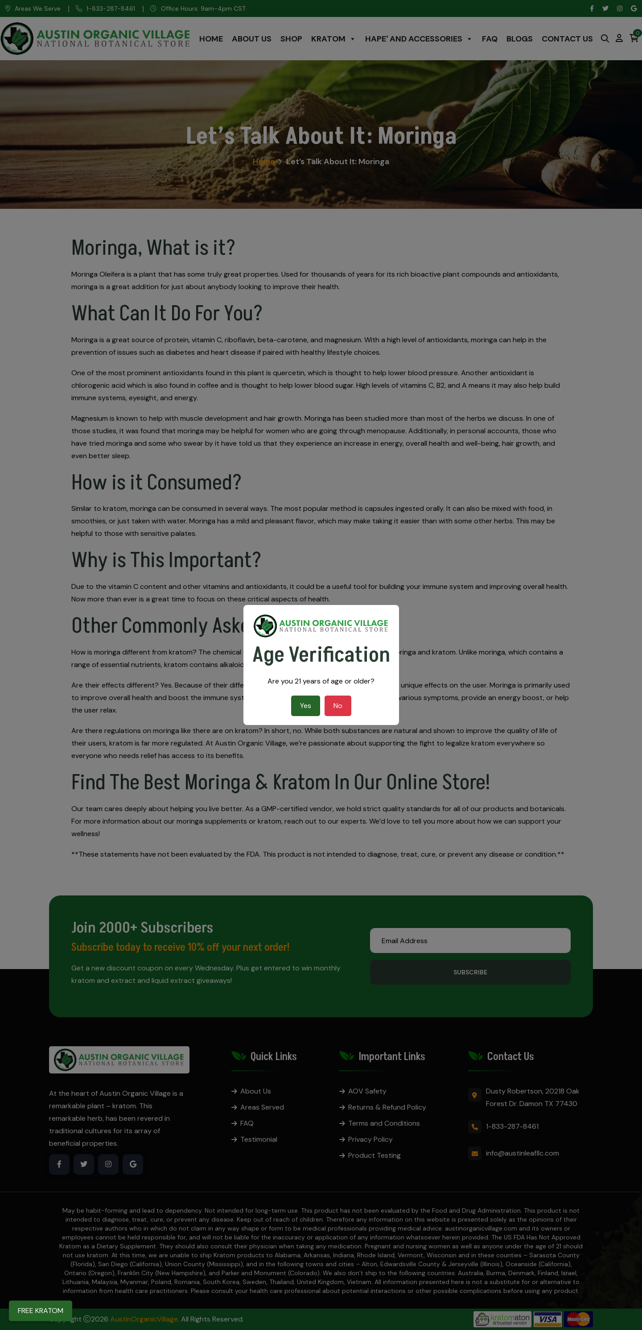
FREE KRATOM (40, 1310)
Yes (305, 705)
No (337, 705)
